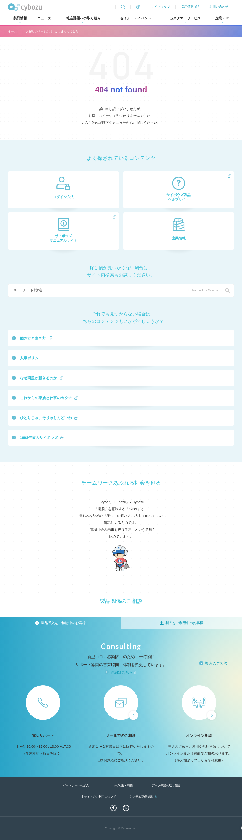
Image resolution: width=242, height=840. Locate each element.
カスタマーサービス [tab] (185, 18)
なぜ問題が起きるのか (38, 378)
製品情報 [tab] (20, 18)
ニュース (44, 18)
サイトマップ (160, 6)
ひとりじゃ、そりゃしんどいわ (46, 418)
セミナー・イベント (135, 18)
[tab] (60, 623)
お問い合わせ (218, 6)
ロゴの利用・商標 (121, 785)
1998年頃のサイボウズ (39, 438)
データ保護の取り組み (166, 785)
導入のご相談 (216, 663)
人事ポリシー (31, 358)
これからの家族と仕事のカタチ (46, 398)
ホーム (12, 31)
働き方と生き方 (33, 338)
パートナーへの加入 (76, 785)
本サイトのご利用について (98, 796)
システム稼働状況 (141, 796)
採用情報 (187, 6)
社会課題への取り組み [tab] (83, 18)
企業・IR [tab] (222, 18)
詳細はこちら (122, 672)
